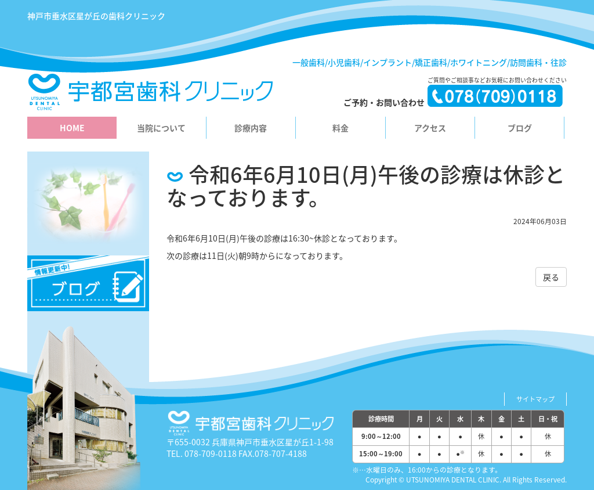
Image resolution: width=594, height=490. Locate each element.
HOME (72, 128)
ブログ (520, 128)
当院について (161, 128)
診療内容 (250, 128)
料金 (340, 128)
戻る (551, 277)
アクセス (430, 128)
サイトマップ (535, 399)
